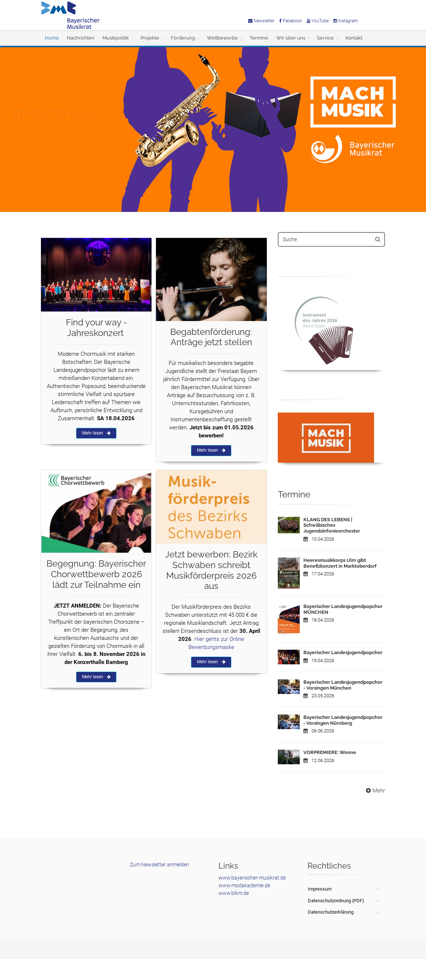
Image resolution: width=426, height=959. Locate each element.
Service (325, 38)
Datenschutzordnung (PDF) (336, 900)
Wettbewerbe (222, 38)
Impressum (320, 889)
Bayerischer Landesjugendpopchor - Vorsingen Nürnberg (342, 720)
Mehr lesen (96, 433)
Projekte (150, 38)
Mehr (374, 790)
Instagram (345, 20)
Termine (259, 38)
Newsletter (261, 20)
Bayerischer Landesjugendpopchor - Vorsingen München (342, 685)
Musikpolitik (115, 38)
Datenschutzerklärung (331, 912)
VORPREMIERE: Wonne (329, 752)
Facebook (290, 20)
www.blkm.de (233, 893)
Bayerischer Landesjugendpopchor (342, 652)
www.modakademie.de (244, 885)
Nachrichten (80, 38)
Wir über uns (290, 38)
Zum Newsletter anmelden (159, 864)
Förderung (183, 38)
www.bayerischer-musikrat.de (252, 878)
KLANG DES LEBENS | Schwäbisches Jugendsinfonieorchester (331, 525)
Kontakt (353, 38)
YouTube (318, 20)
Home (52, 38)
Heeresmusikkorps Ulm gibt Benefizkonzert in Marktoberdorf (340, 563)
